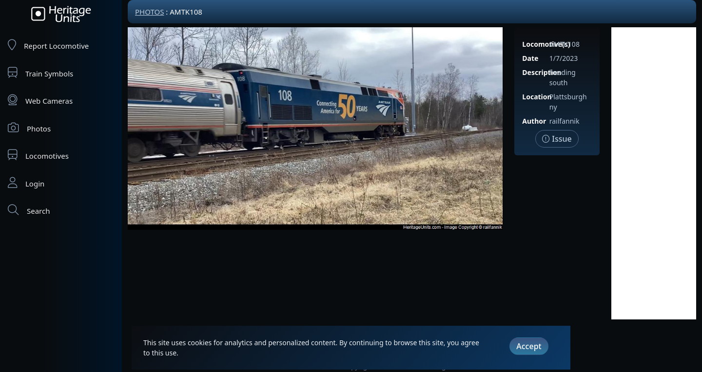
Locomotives (38, 155)
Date (530, 58)
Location (536, 96)
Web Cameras (40, 100)
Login (26, 182)
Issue (557, 138)
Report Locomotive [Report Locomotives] (48, 45)
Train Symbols (40, 72)
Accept (528, 346)
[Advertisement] (653, 173)
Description (541, 72)
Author (534, 121)
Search (29, 210)
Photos (29, 127)
